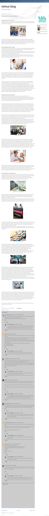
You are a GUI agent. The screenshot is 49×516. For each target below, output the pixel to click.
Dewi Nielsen (7, 358)
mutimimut (9, 324)
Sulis (5, 465)
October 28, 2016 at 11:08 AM (12, 379)
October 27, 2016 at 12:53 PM (18, 314)
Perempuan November (9, 422)
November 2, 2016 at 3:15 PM (15, 403)
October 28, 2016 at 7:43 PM (17, 351)
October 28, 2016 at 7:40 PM (17, 371)
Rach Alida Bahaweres (9, 314)
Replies (7, 322)
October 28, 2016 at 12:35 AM (15, 358)
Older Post (32, 510)
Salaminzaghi (7, 403)
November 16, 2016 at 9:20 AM (18, 412)
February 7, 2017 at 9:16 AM (11, 465)
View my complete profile (44, 29)
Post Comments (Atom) (10, 512)
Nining (6, 379)
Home (18, 510)
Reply (5, 320)
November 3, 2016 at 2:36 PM (18, 422)
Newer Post (4, 510)
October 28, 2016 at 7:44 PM (17, 324)
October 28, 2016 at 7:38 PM (17, 393)
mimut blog (8, 6)
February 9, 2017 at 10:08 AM (18, 475)
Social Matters (6, 309)
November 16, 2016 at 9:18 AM (18, 456)
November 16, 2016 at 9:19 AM (18, 435)
